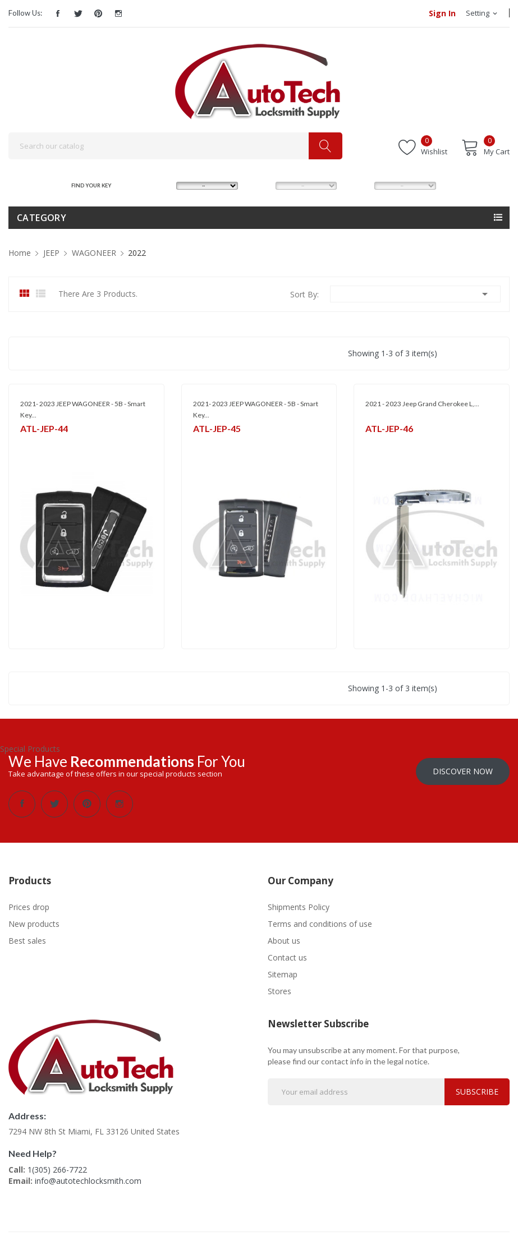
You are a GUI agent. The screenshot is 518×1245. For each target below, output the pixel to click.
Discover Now (463, 767)
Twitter (78, 13)
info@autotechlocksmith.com (88, 1177)
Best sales (27, 936)
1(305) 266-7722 (57, 1165)
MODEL (260, 185)
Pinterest (98, 13)
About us (284, 936)
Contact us (287, 953)
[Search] (175, 145)
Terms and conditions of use (320, 920)
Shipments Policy (298, 903)
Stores (279, 987)
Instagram (118, 13)
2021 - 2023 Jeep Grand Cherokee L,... (422, 403)
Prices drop (28, 903)
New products (33, 920)
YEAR (356, 185)
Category (41, 218)
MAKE (159, 185)
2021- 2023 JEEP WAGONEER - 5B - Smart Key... (82, 409)
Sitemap (282, 970)
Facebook (57, 13)
